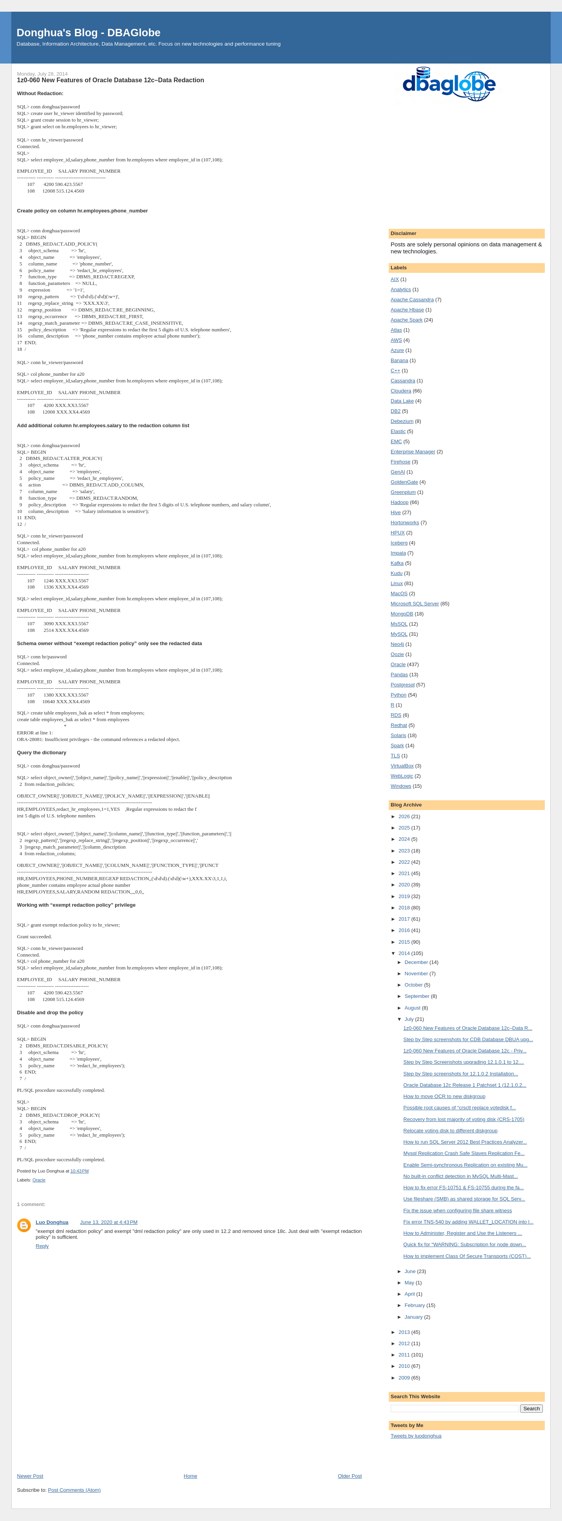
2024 (404, 839)
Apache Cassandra (412, 299)
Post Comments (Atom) (74, 1490)
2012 (404, 1343)
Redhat (399, 725)
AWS (396, 340)
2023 (404, 851)
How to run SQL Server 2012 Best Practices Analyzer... (465, 1142)
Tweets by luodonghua (416, 1436)
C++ (395, 370)
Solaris (398, 735)
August (413, 1008)
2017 (404, 919)
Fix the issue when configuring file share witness (458, 1210)
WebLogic (402, 776)
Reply (42, 1246)
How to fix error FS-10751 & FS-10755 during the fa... (464, 1187)
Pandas (399, 674)
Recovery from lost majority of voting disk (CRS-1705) (464, 1119)
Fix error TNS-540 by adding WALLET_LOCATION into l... (469, 1222)
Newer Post (30, 1476)
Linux (397, 583)
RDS (396, 715)
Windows (401, 786)
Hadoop (400, 502)
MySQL (399, 634)
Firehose (401, 462)
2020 (404, 885)
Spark (397, 745)
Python (398, 695)
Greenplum (403, 492)
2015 (404, 942)
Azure (397, 350)
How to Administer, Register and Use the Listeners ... (463, 1233)
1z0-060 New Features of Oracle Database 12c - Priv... (465, 1051)
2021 (404, 873)
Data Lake (402, 401)
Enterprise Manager (413, 452)
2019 (404, 896)
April (410, 1294)
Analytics (401, 289)
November (417, 973)
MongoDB (402, 614)
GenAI (398, 472)
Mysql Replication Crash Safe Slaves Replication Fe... (464, 1153)
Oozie (397, 654)
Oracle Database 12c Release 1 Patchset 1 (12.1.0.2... (465, 1085)
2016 (404, 930)
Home (190, 1476)
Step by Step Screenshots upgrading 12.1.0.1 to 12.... (464, 1062)
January (414, 1317)
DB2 (395, 411)
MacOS (399, 593)
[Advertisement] (189, 1413)
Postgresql (402, 685)
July (410, 1019)
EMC (396, 441)
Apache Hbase (407, 310)
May (410, 1283)
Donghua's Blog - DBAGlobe (89, 33)
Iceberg (399, 543)
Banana (399, 360)
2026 (404, 816)
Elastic (398, 431)
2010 (404, 1366)
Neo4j (397, 644)
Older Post (350, 1476)
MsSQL (399, 624)
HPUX (398, 533)
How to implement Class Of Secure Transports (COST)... (467, 1256)
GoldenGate (404, 482)
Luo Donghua (52, 1222)
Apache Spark (407, 320)
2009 (404, 1378)
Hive (396, 512)
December (417, 962)
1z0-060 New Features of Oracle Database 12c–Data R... (468, 1028)
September (418, 996)
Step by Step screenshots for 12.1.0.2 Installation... (461, 1074)
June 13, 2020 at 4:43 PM (108, 1222)
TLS (395, 756)
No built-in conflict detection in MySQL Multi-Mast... (461, 1176)
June (411, 1271)
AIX (395, 279)
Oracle (38, 1180)
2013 (404, 1332)
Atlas (396, 330)
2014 (404, 953)
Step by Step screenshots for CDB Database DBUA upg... (468, 1039)
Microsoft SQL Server (415, 604)
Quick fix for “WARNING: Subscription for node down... (465, 1244)
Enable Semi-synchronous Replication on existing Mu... (466, 1165)
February (416, 1305)
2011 (404, 1355)
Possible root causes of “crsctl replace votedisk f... (460, 1108)
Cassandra (403, 381)
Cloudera (401, 391)
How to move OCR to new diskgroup (445, 1096)
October (414, 985)
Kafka (397, 563)
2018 (404, 908)
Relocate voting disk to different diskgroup (451, 1131)
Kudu (396, 573)
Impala (398, 553)
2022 (404, 862)
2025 (404, 828)
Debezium (402, 421)
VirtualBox (402, 766)
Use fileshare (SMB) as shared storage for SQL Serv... (464, 1199)
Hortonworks (405, 522)
